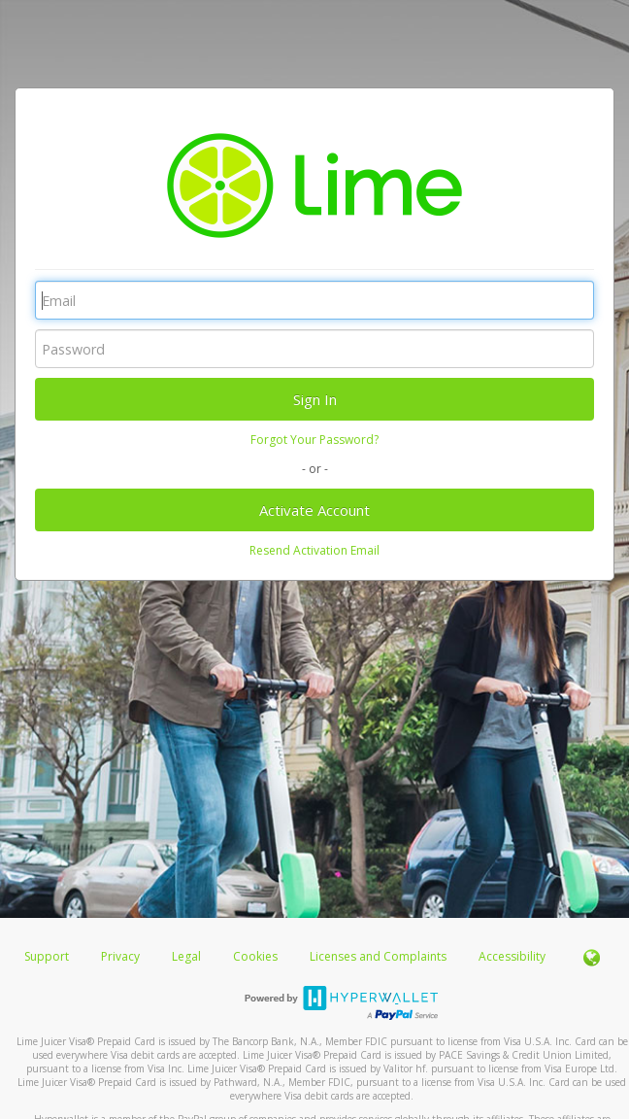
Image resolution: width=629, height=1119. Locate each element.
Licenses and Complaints (379, 956)
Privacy (120, 956)
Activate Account (314, 510)
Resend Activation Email (314, 550)
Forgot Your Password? (314, 439)
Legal (186, 956)
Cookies (255, 956)
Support (46, 956)
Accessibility (512, 956)
